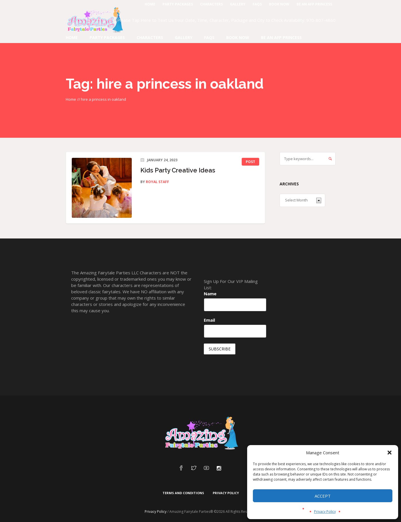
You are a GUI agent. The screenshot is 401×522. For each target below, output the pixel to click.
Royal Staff (157, 181)
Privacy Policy (325, 511)
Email (209, 320)
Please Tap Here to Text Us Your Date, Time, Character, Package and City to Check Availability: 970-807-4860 (226, 20)
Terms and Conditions (183, 493)
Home (71, 99)
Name (210, 293)
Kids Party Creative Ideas (177, 170)
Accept (323, 496)
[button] (389, 452)
